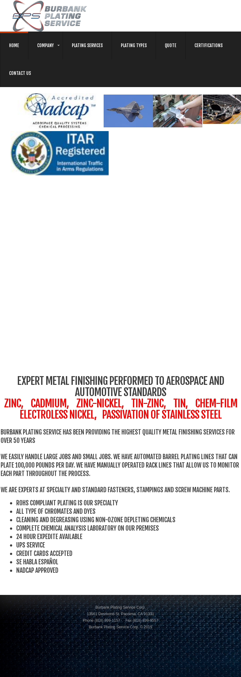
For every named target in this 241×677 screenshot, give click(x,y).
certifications (208, 45)
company (45, 45)
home (14, 45)
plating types (134, 45)
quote (170, 45)
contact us (20, 73)
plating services (87, 45)
